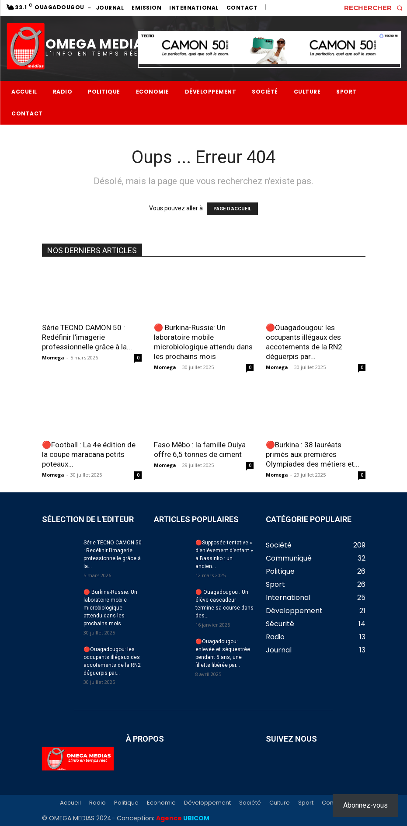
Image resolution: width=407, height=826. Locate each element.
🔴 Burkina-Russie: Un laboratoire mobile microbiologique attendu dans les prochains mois (110, 608)
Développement (207, 803)
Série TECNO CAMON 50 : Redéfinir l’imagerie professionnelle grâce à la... (87, 337)
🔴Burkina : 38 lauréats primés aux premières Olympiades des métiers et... (312, 454)
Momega (53, 357)
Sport (305, 803)
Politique (126, 803)
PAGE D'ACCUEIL (232, 209)
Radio (97, 803)
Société (250, 803)
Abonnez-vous (365, 805)
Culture (279, 803)
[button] (375, 7)
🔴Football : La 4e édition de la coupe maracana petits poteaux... (89, 454)
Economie (161, 803)
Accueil (70, 803)
